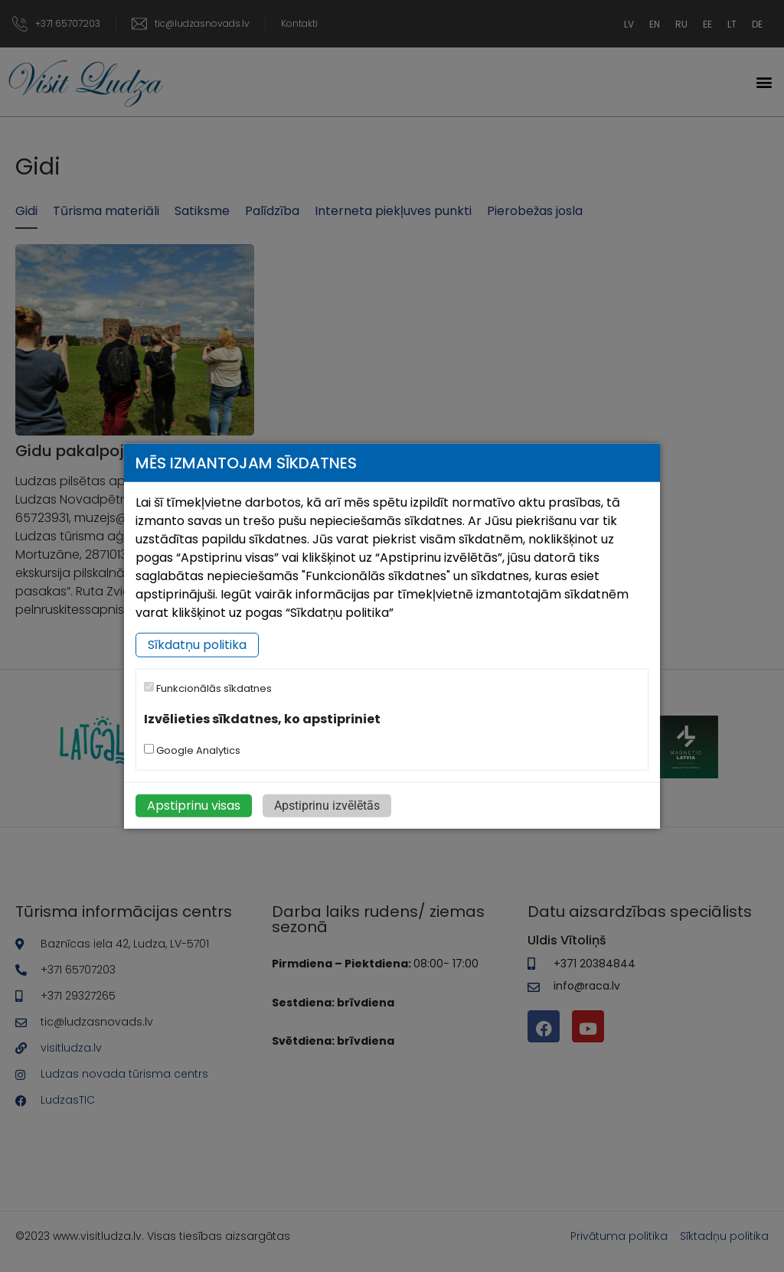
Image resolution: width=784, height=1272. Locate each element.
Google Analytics (192, 749)
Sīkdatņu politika (197, 645)
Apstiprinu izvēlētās (327, 804)
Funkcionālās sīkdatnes (208, 688)
